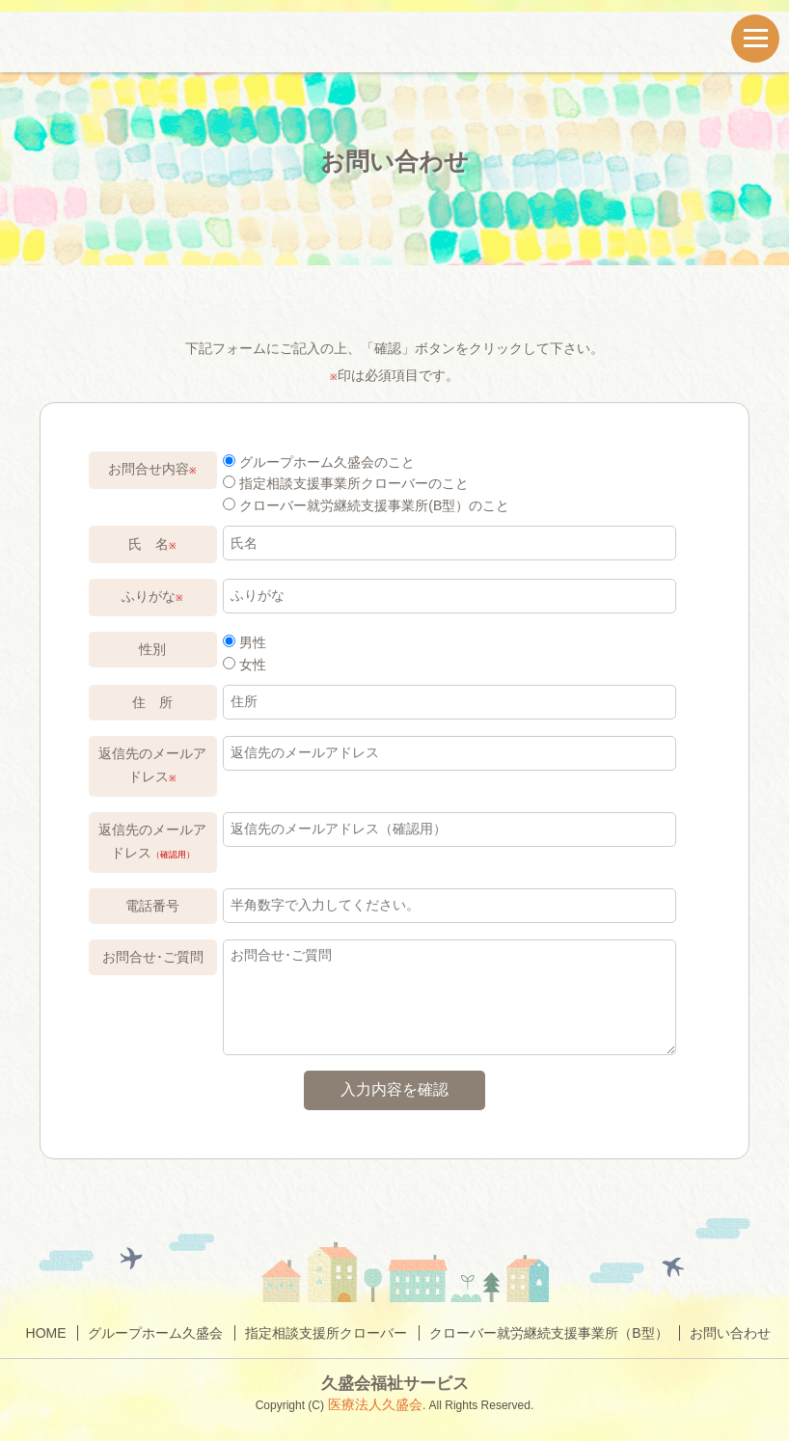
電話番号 (152, 905)
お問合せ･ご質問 (153, 957)
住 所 (152, 702)
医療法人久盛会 (373, 1404)
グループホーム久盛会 (155, 1333)
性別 (152, 649)
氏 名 (152, 544)
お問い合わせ (730, 1333)
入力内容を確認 (394, 1089)
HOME (46, 1333)
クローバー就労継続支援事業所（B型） (548, 1333)
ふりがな (152, 596)
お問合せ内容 (152, 468)
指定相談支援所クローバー (326, 1333)
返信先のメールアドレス (152, 765)
